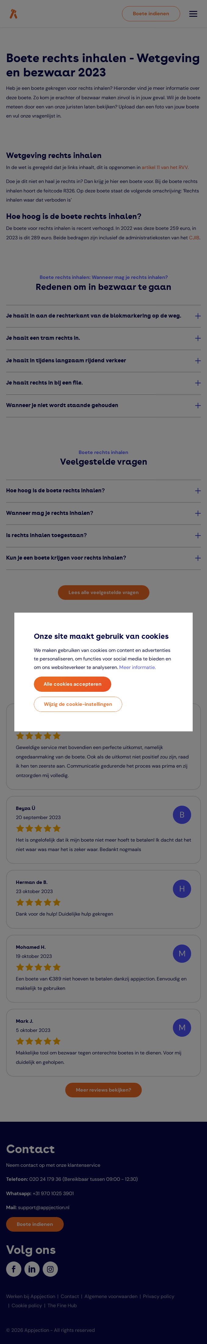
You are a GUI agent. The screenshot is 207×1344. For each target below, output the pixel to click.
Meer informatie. (137, 667)
